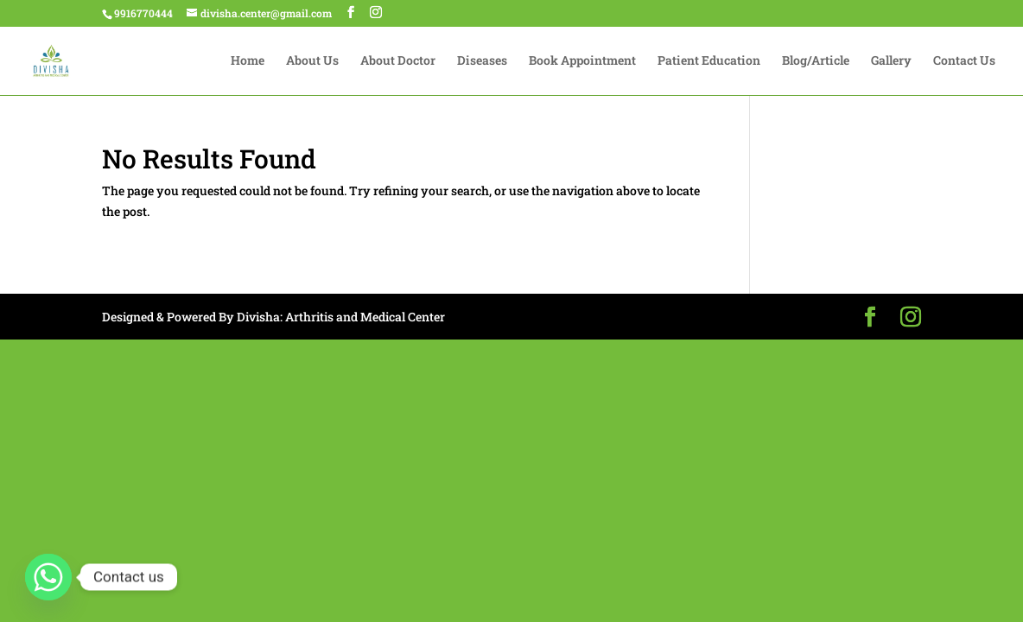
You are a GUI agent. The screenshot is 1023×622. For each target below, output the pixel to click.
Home (247, 61)
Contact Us (964, 61)
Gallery (891, 61)
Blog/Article (815, 61)
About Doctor (397, 61)
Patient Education (709, 61)
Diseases (482, 61)
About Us (312, 61)
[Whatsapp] (48, 577)
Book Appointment (582, 61)
